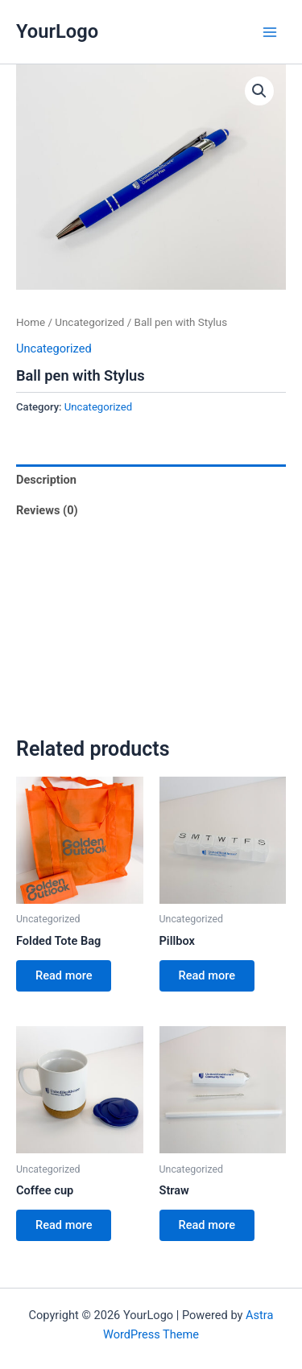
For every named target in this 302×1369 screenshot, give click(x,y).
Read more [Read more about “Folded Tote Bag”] (63, 975)
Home (30, 322)
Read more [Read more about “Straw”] (207, 1225)
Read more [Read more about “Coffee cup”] (63, 1225)
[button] (259, 90)
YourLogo (57, 31)
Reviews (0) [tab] (47, 510)
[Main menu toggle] (270, 31)
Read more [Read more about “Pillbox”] (207, 975)
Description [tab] (46, 479)
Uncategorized (89, 322)
